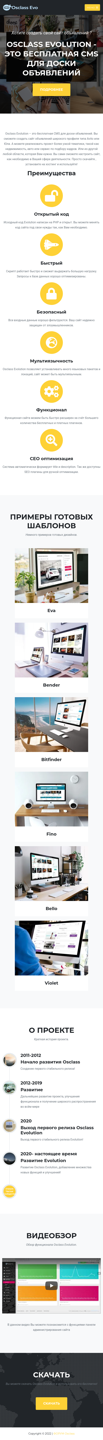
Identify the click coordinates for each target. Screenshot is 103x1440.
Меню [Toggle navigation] (92, 7)
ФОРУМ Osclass (64, 1433)
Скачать (51, 1403)
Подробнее (51, 90)
